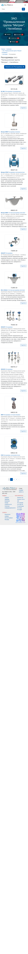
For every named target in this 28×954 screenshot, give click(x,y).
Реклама (7, 519)
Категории (18, 34)
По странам (20, 502)
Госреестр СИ (8, 504)
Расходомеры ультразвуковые (11, 91)
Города (6, 502)
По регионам (20, 506)
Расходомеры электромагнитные (13, 172)
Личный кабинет (9, 517)
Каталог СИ (20, 497)
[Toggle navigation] (25, 5)
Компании (7, 501)
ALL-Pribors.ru (7, 5)
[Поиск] (10, 9)
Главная (7, 34)
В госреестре (14, 38)
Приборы (7, 499)
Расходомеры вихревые (10, 131)
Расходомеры (7, 253)
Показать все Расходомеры (14, 67)
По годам (19, 509)
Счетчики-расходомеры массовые (13, 212)
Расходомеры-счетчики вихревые (10, 414)
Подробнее (23, 107)
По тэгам (19, 507)
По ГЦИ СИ (20, 504)
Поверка (14, 42)
